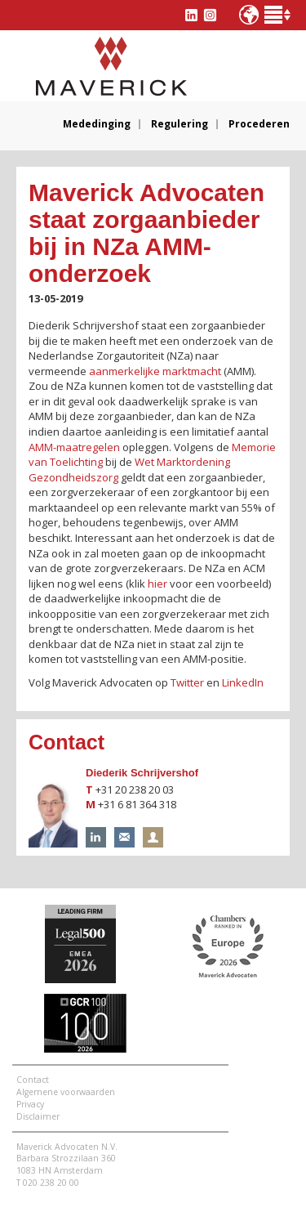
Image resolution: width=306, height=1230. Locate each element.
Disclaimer (38, 1116)
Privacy (30, 1104)
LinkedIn (243, 682)
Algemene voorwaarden (65, 1092)
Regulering (179, 124)
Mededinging (97, 124)
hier (157, 583)
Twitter (187, 682)
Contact (32, 1079)
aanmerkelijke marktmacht (155, 371)
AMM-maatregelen (74, 447)
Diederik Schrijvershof (142, 773)
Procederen (259, 124)
